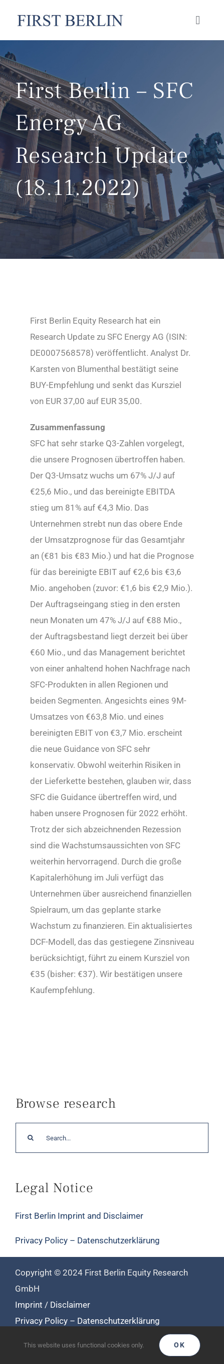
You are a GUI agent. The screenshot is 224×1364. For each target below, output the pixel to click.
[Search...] (112, 1138)
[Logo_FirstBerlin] (69, 15)
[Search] (31, 1138)
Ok (179, 1345)
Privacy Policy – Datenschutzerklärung (87, 1240)
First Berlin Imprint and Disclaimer (79, 1216)
